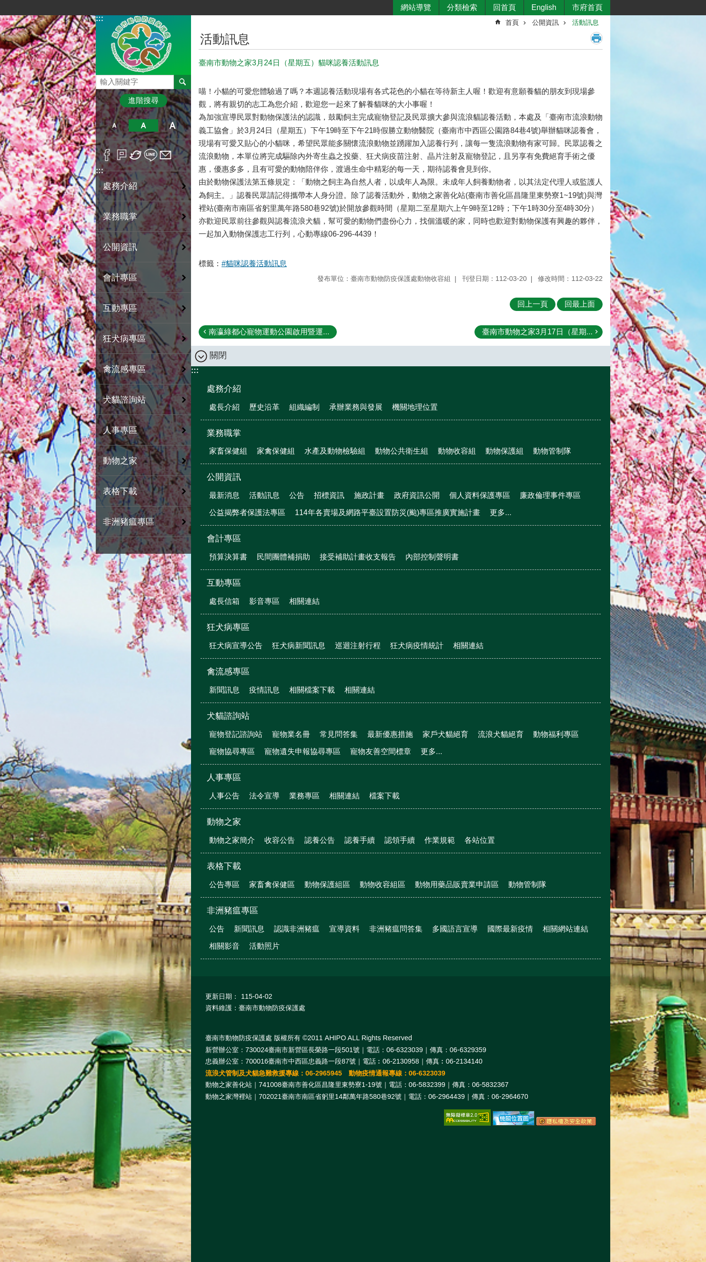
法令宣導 (264, 796)
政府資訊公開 (417, 495)
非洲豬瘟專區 (232, 910)
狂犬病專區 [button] (124, 338)
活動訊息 (585, 22)
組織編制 (304, 407)
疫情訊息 (264, 690)
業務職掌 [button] (120, 216)
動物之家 (224, 822)
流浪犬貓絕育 (501, 734)
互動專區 (224, 583)
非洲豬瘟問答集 (396, 929)
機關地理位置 (415, 407)
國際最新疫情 (510, 929)
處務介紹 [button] (120, 186)
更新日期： (222, 996)
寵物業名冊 (291, 734)
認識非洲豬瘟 (297, 929)
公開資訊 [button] (120, 247)
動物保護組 (504, 451)
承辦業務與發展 (356, 407)
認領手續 (399, 840)
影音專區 (264, 601)
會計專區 (224, 538)
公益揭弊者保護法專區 (247, 512)
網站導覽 (416, 7)
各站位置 (479, 840)
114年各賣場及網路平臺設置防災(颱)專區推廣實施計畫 (387, 512)
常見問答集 (339, 734)
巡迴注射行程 (358, 645)
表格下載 (224, 866)
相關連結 (304, 601)
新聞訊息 (224, 690)
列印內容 (596, 38)
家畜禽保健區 (272, 884)
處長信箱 (224, 601)
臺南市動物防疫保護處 (143, 44)
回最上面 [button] (580, 304)
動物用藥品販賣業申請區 (457, 884)
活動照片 (264, 946)
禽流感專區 (228, 671)
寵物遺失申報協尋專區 (302, 751)
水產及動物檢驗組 (334, 451)
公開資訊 (545, 22)
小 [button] (114, 125)
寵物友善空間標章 (380, 751)
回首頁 (504, 7)
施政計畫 (369, 495)
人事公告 (224, 796)
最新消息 (224, 495)
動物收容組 (457, 451)
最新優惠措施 (390, 734)
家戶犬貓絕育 (445, 734)
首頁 (512, 22)
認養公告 (319, 840)
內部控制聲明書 (432, 557)
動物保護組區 (327, 884)
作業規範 (439, 840)
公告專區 (224, 884)
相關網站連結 (565, 929)
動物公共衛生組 (401, 451)
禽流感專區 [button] (124, 369)
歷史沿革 (264, 407)
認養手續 (359, 840)
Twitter (136, 155)
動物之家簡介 (232, 840)
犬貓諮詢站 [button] (124, 399)
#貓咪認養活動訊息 (254, 263)
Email (165, 155)
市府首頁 (587, 7)
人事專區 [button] (120, 430)
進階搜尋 (143, 100)
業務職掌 (224, 433)
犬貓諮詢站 (228, 716)
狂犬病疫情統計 (417, 645)
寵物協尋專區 (232, 751)
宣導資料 (344, 929)
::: (99, 18)
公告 (296, 495)
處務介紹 (224, 388)
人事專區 (224, 777)
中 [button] (143, 125)
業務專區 (304, 796)
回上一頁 (532, 304)
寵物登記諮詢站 (235, 734)
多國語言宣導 (455, 929)
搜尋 (103, 79)
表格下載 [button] (120, 491)
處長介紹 (224, 407)
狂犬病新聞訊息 (298, 645)
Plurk (121, 155)
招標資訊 (329, 495)
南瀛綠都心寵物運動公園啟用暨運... (269, 332)
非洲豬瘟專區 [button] (128, 522)
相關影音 (224, 946)
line (150, 155)
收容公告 (279, 840)
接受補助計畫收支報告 (358, 557)
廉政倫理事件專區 (550, 495)
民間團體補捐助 (283, 557)
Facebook (107, 155)
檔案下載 (384, 796)
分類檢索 (462, 7)
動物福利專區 (556, 734)
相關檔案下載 (312, 690)
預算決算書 (228, 557)
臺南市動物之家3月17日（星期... (537, 332)
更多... (500, 512)
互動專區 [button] (120, 308)
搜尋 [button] (182, 82)
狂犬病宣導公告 (235, 645)
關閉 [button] (218, 355)
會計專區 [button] (120, 277)
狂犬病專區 (228, 627)
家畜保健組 (228, 451)
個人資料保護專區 (479, 495)
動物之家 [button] (120, 460)
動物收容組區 (382, 884)
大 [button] (172, 125)
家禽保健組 (276, 451)
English (544, 7)
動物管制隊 (552, 451)
